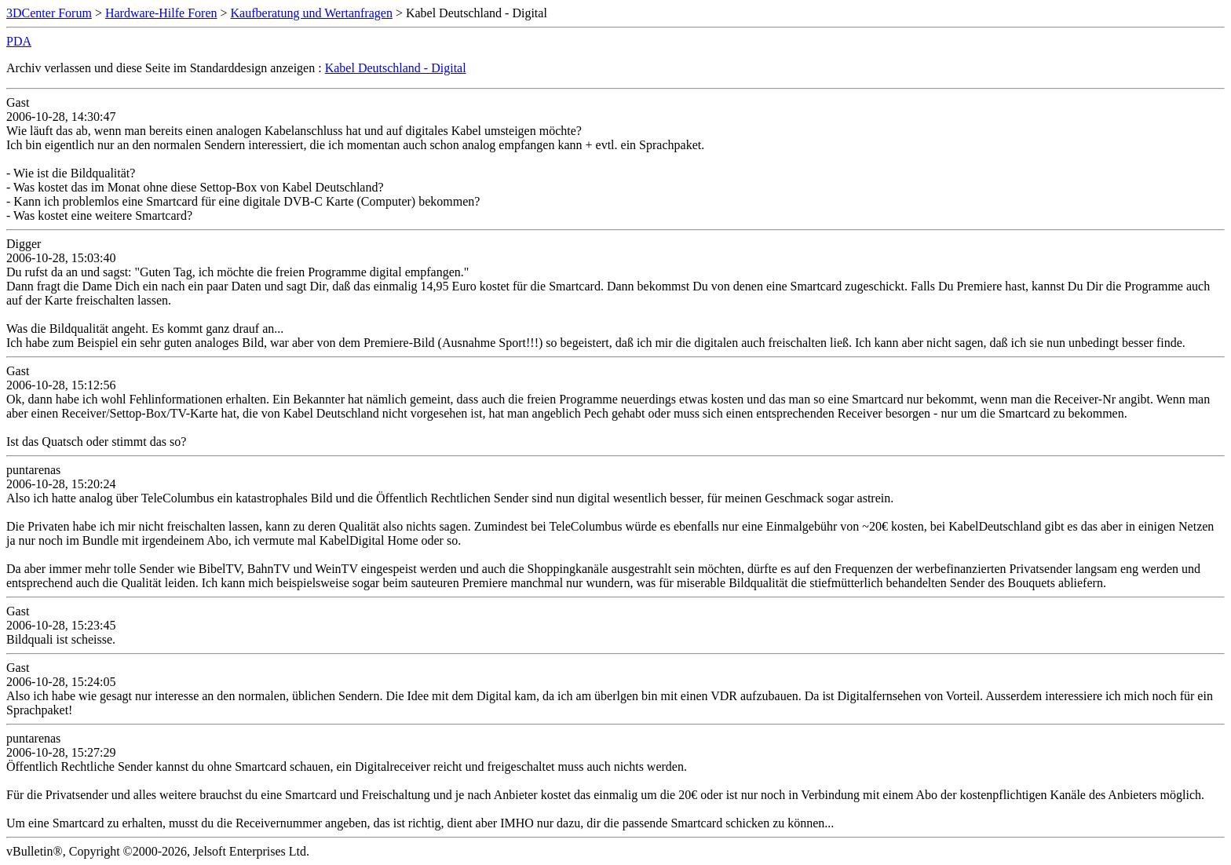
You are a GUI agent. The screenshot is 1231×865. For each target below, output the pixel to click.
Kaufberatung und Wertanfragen (312, 13)
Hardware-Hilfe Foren (161, 13)
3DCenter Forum (49, 13)
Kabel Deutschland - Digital (395, 68)
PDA (18, 41)
